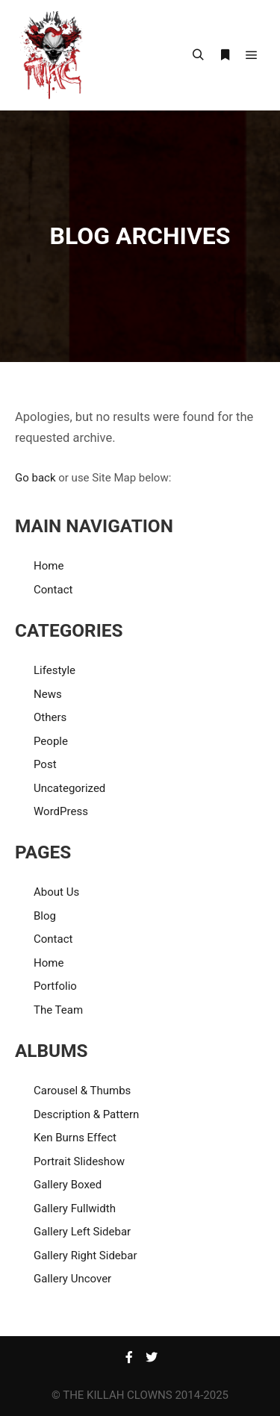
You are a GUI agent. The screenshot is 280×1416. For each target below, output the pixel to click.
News (48, 694)
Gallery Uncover (72, 1278)
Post (45, 764)
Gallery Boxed (68, 1184)
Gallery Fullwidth (75, 1208)
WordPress (61, 811)
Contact (53, 589)
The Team (58, 1010)
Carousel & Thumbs (82, 1090)
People (51, 741)
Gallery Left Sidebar (82, 1231)
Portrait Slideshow (79, 1161)
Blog (45, 916)
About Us (56, 892)
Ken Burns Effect (75, 1137)
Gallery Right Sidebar (85, 1255)
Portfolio (55, 986)
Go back (35, 477)
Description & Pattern (86, 1114)
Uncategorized (69, 788)
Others (50, 717)
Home (48, 566)
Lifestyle (54, 670)
